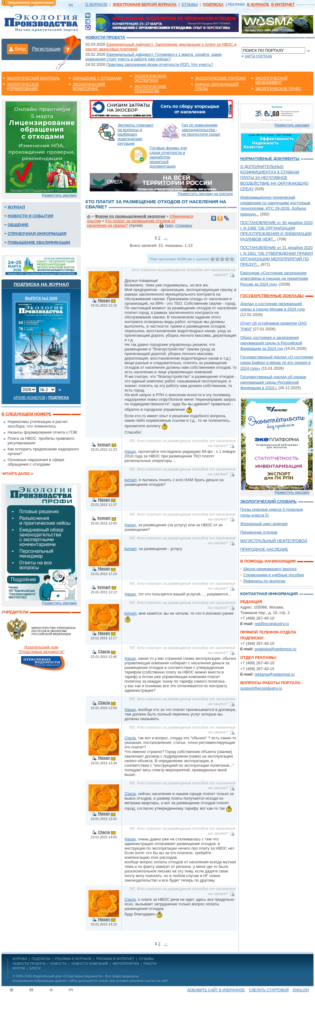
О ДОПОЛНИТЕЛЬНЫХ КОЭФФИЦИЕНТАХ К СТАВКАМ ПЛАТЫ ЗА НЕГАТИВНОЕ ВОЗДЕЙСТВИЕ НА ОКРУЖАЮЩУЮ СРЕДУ (274, 177)
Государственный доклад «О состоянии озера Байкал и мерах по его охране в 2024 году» (276, 362)
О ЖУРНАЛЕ (96, 4)
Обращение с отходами (97, 78)
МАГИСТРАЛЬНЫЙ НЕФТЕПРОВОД (273, 540)
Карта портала (258, 56)
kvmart (103, 444)
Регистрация (46, 49)
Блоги (35, 968)
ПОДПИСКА (41, 959)
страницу (183, 225)
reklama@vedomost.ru (275, 674)
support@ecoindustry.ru (261, 688)
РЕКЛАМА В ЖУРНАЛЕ (73, 959)
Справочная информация (37, 233)
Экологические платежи (220, 78)
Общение (18, 224)
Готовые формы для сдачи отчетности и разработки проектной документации (168, 157)
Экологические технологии (150, 88)
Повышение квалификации (39, 242)
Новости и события (30, 216)
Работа (150, 963)
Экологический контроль (33, 78)
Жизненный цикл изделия (264, 523)
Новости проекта (105, 37)
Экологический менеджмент (271, 80)
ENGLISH (301, 990)
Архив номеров (29, 398)
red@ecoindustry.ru (272, 623)
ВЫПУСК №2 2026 (41, 298)
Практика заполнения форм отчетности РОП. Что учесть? (160, 64)
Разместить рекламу (59, 195)
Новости (58, 963)
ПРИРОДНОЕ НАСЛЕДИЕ (264, 549)
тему (169, 225)
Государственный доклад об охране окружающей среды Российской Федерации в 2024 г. (273, 382)
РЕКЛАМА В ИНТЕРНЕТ (115, 959)
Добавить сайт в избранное (216, 990)
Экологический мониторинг (89, 86)
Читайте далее (16, 473)
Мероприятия (126, 963)
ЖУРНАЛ (20, 959)
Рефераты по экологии (264, 581)
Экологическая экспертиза (150, 78)
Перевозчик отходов (258, 532)
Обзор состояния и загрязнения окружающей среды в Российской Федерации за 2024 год (271, 343)
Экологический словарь (268, 501)
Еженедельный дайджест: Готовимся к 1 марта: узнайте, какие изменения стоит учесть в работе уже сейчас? (153, 56)
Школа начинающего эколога (270, 568)
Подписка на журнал (41, 284)
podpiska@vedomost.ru (275, 649)
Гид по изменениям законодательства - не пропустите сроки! (201, 130)
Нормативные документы (269, 158)
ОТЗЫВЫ (190, 4)
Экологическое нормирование (23, 86)
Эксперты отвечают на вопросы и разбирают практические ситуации (136, 134)
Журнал (16, 207)
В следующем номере (26, 414)
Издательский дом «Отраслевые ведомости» (68, 976)
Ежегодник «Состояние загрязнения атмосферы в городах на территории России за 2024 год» (274, 278)
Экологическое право (278, 89)
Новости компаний (89, 963)
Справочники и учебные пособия (273, 575)
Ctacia (104, 651)
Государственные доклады (272, 295)
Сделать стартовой (269, 990)
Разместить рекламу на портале (205, 194)
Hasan (104, 300)
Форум (19, 968)
